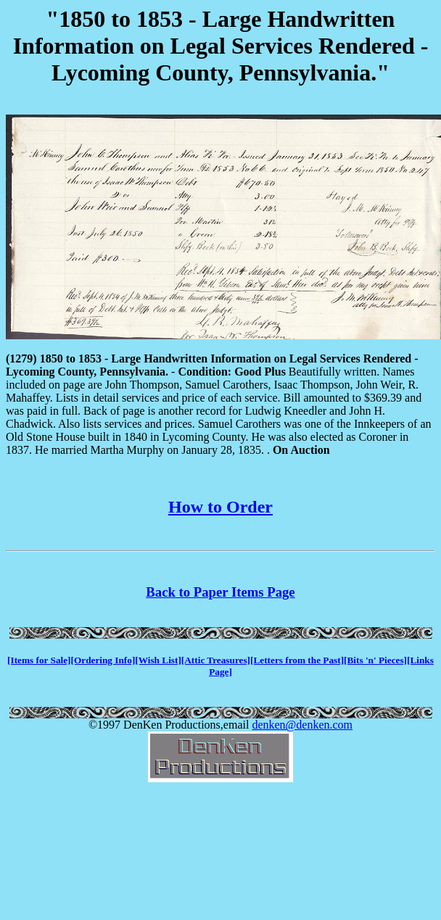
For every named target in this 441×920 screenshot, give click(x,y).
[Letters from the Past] (297, 660)
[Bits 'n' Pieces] (375, 660)
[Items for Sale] (38, 660)
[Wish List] (158, 660)
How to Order (220, 506)
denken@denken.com (302, 724)
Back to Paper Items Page (220, 592)
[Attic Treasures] (215, 660)
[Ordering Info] (103, 660)
